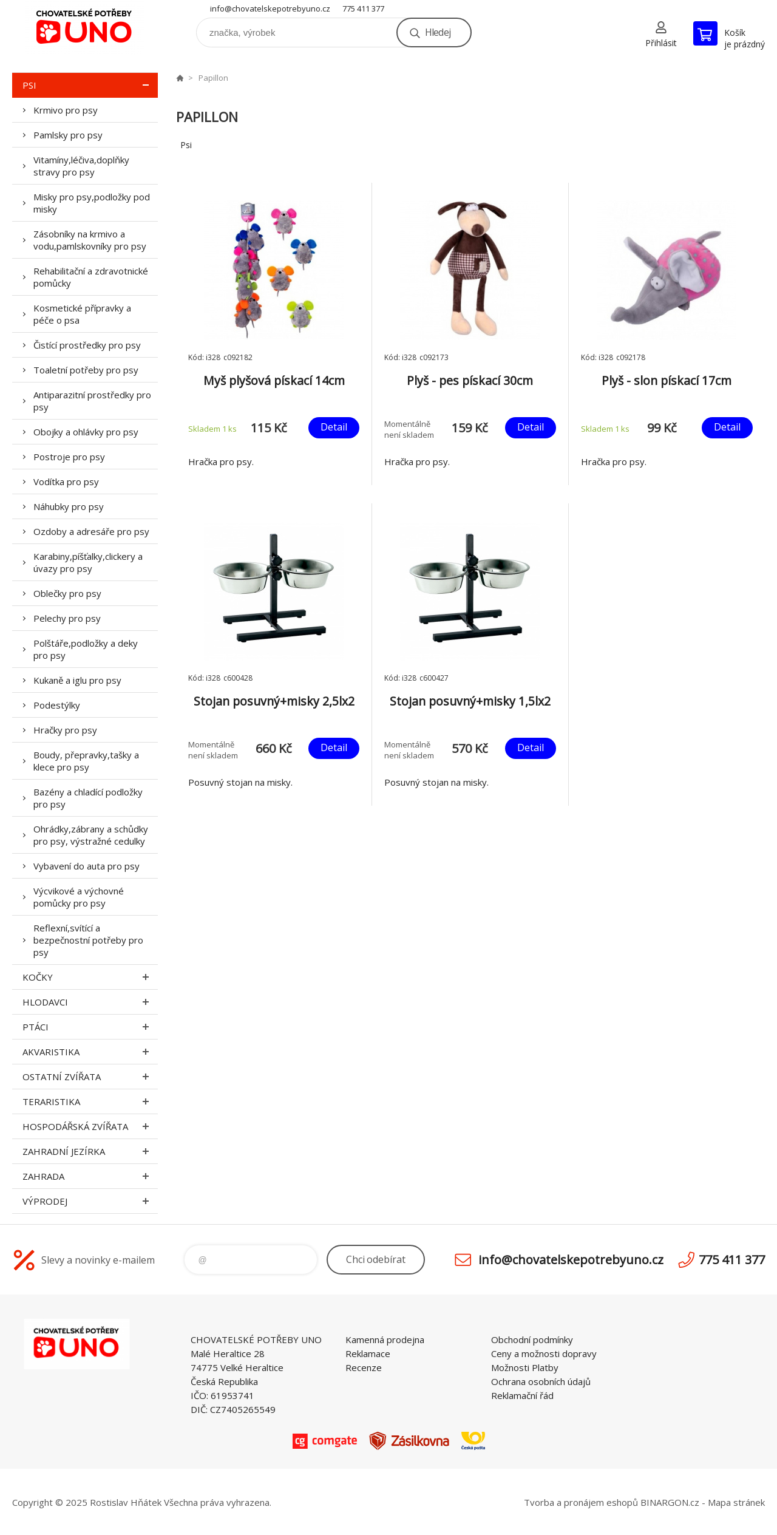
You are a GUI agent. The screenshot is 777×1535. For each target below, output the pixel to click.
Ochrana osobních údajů (541, 1381)
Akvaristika (90, 1052)
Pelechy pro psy (67, 618)
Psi (90, 85)
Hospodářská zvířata (90, 1126)
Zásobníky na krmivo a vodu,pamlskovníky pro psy (89, 240)
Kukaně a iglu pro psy (77, 680)
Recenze (363, 1367)
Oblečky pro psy (67, 593)
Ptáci (90, 1027)
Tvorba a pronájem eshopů (581, 1502)
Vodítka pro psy (66, 481)
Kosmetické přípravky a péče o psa (82, 314)
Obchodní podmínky (532, 1339)
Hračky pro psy (65, 730)
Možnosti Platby (524, 1367)
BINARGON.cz (669, 1502)
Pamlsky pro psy (68, 135)
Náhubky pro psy (68, 506)
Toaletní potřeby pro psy (85, 370)
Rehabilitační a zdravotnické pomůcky (90, 277)
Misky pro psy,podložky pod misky (91, 203)
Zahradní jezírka (90, 1151)
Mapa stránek (736, 1502)
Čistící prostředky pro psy (87, 345)
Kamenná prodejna (384, 1339)
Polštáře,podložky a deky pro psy (85, 649)
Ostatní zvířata (90, 1076)
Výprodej (90, 1201)
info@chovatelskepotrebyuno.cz (270, 8)
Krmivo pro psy (65, 110)
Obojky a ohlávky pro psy (85, 432)
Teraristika (90, 1101)
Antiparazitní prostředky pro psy (92, 401)
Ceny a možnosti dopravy (544, 1353)
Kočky (90, 977)
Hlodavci (90, 1002)
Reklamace (367, 1353)
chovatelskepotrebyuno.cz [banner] (85, 28)
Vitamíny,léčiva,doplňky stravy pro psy (81, 166)
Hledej (437, 32)
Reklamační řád (522, 1395)
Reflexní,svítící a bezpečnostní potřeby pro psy (88, 940)
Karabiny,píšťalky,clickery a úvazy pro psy (88, 562)
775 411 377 (363, 8)
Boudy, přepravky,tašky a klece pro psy (86, 761)
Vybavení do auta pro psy (86, 866)
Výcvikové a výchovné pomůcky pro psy (78, 897)
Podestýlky (56, 705)
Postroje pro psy (69, 457)
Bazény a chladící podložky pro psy (88, 798)
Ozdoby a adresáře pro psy (91, 531)
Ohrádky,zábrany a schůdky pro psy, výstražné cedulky (90, 835)
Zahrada (90, 1176)
